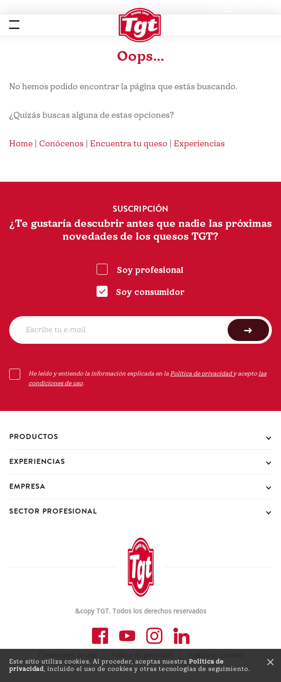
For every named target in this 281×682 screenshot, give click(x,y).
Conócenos (61, 144)
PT (270, 7)
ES (227, 7)
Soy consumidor (150, 292)
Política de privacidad (201, 373)
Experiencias (199, 144)
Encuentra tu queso (128, 144)
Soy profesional (150, 270)
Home (21, 144)
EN (249, 7)
